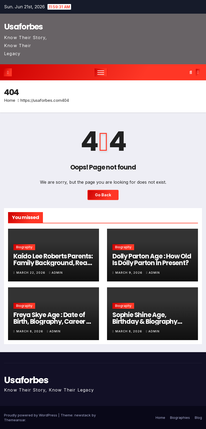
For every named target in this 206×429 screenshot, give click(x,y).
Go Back (103, 195)
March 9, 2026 (129, 272)
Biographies (180, 417)
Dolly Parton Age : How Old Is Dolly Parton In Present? (151, 259)
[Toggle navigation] (100, 72)
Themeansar (14, 420)
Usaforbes (23, 26)
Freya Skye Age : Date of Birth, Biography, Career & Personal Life (52, 321)
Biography (24, 247)
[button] (191, 72)
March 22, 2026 (31, 272)
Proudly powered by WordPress (31, 415)
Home (9, 100)
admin (56, 272)
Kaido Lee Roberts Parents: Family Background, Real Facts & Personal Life (53, 263)
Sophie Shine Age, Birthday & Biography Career (144, 321)
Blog (198, 417)
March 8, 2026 (30, 331)
